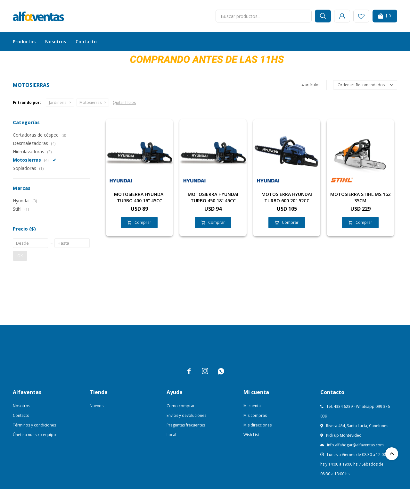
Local (171, 434)
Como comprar (181, 406)
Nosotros (55, 41)
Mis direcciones (257, 425)
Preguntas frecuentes (186, 425)
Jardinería (58, 102)
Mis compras (255, 415)
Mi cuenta (252, 406)
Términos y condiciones (34, 425)
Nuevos (96, 406)
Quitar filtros (124, 102)
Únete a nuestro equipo (34, 434)
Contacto (86, 41)
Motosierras (90, 102)
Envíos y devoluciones (186, 415)
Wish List (251, 434)
